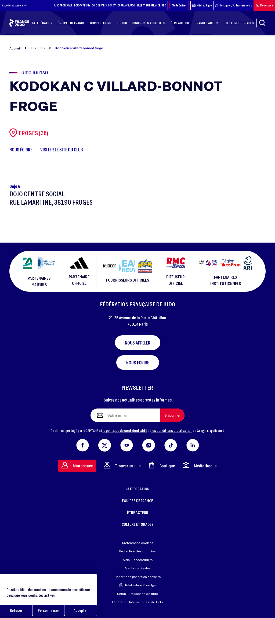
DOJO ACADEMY (82, 5)
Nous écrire (137, 362)
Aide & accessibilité (138, 560)
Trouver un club (241, 5)
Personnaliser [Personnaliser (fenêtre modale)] (48, 610)
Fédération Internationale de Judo (137, 602)
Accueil (15, 48)
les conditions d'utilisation (171, 430)
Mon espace (264, 5)
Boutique (222, 5)
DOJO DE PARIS (99, 5)
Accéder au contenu (14, 5)
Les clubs (38, 48)
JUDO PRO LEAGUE (63, 5)
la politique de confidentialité (125, 430)
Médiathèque (202, 5)
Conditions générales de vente (137, 576)
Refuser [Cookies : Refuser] (16, 610)
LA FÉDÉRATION (138, 488)
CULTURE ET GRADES (138, 524)
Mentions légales (137, 568)
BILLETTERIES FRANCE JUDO (151, 5)
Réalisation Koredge (137, 585)
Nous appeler (137, 342)
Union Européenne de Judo (137, 593)
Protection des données (137, 551)
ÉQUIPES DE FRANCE (137, 500)
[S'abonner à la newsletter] (172, 415)
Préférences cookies (137, 543)
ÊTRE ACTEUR (137, 512)
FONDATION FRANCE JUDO (121, 5)
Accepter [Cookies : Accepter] (81, 610)
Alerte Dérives (179, 5)
